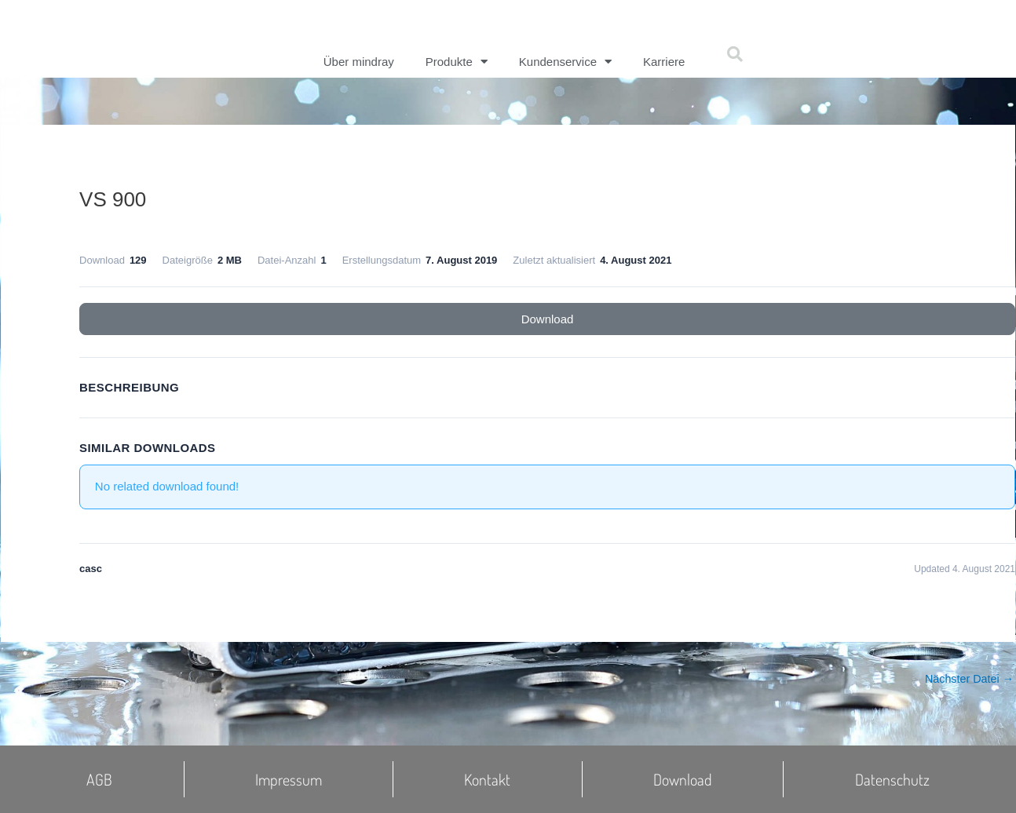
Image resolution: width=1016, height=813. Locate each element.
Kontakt (487, 779)
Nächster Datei (967, 679)
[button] (735, 54)
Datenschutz (892, 779)
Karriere (664, 61)
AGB (99, 779)
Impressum (288, 779)
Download (547, 319)
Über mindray (358, 61)
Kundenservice (565, 62)
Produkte (457, 62)
